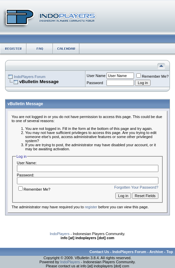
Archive (156, 252)
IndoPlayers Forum (29, 77)
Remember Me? (152, 76)
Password (95, 83)
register (91, 207)
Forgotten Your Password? (136, 187)
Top (170, 252)
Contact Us (99, 252)
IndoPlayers (60, 234)
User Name (96, 76)
